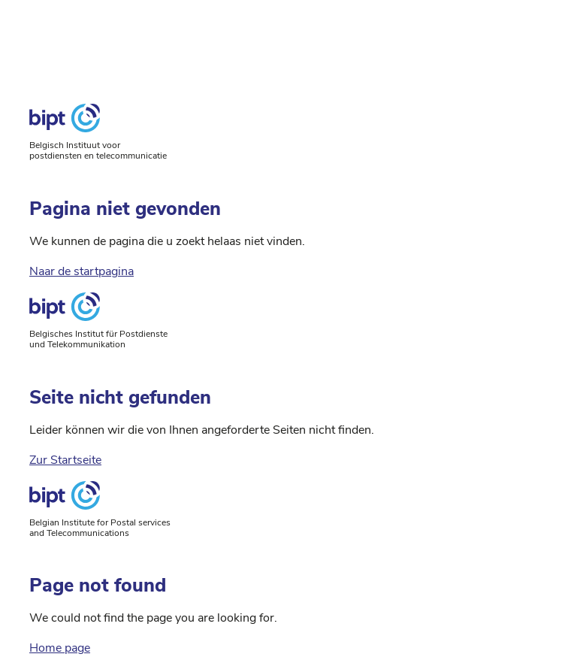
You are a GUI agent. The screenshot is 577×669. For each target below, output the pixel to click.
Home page (59, 648)
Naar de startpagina (81, 271)
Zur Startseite (65, 460)
